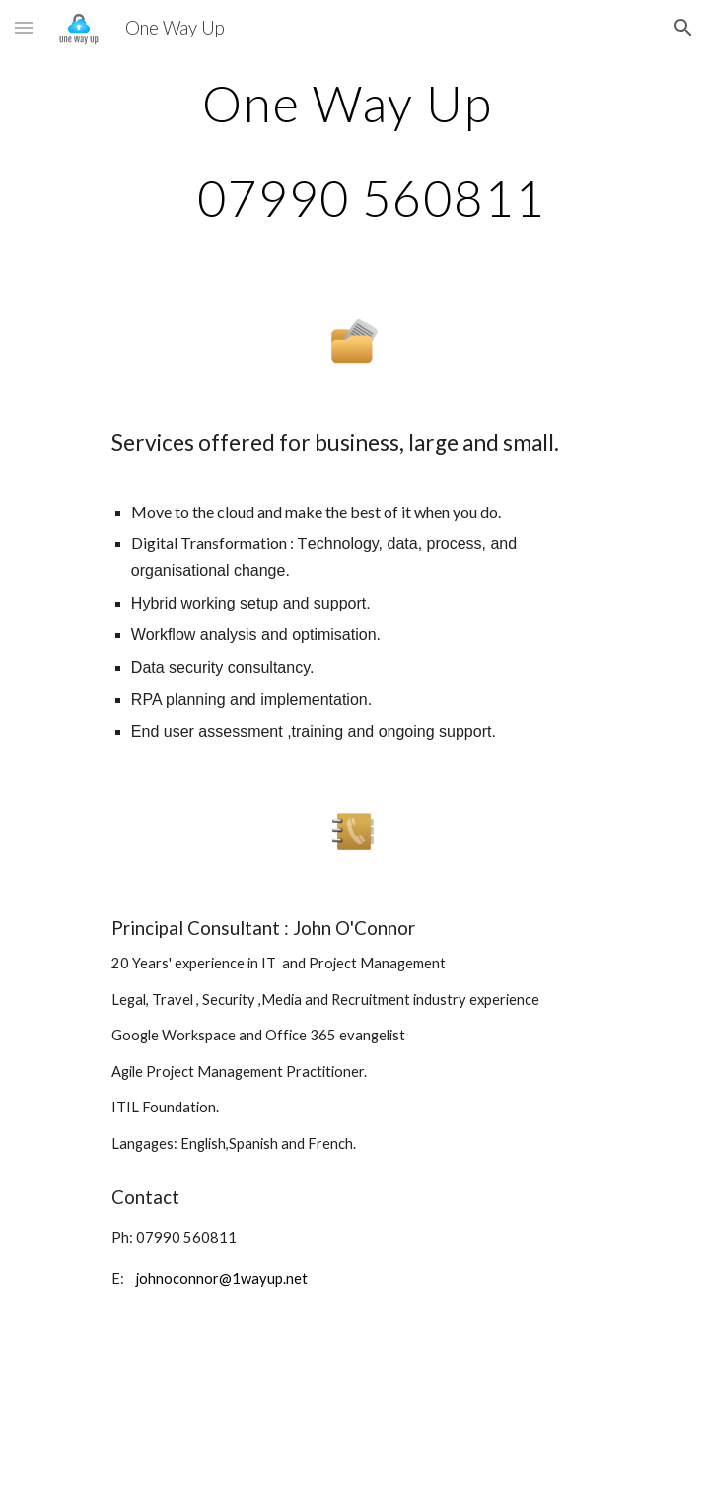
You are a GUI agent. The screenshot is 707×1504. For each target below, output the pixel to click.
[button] (23, 27)
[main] (353, 150)
